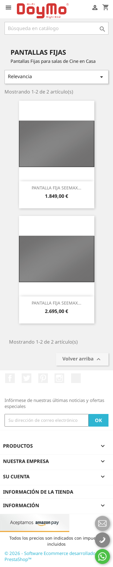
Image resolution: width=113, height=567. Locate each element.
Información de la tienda (38, 492)
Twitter (26, 378)
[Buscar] (56, 28)
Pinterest (43, 378)
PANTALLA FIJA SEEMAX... (56, 188)
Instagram (59, 378)
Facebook (10, 378)
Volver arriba (82, 359)
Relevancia (56, 77)
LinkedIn (76, 378)
